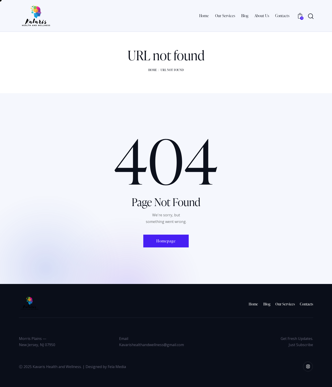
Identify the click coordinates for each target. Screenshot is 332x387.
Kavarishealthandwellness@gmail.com (151, 344)
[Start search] (310, 16)
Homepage (166, 241)
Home (152, 70)
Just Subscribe (301, 344)
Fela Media (117, 366)
